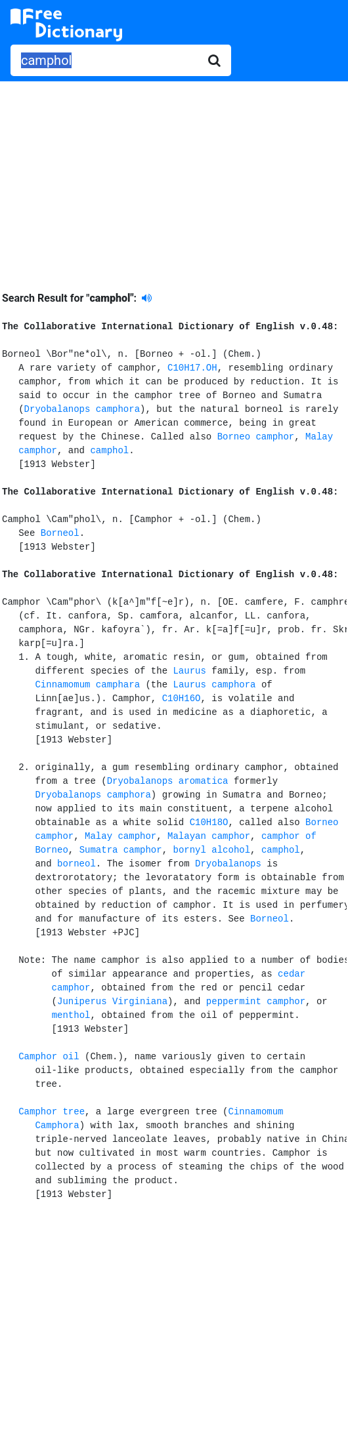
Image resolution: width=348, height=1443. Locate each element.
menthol (71, 1015)
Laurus (189, 671)
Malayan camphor (208, 836)
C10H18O (209, 822)
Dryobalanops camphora (82, 409)
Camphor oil (48, 1056)
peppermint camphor (255, 1001)
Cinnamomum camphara (87, 685)
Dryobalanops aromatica (167, 781)
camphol (109, 450)
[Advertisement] (174, 176)
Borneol (60, 533)
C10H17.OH (192, 368)
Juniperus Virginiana (112, 1001)
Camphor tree (51, 1112)
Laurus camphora (214, 685)
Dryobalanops (228, 864)
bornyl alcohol (211, 850)
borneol (76, 864)
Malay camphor (120, 836)
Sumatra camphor (120, 850)
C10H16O (181, 698)
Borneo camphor (256, 437)
